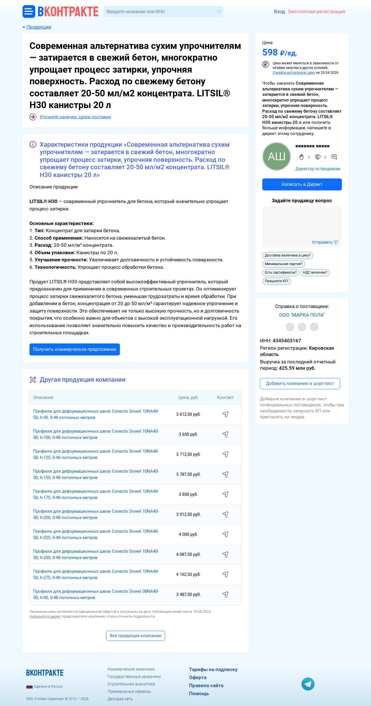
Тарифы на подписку (213, 669)
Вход (279, 11)
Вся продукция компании (135, 635)
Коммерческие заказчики (131, 669)
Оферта (198, 677)
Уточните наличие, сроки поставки (75, 117)
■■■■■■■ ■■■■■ (312, 146)
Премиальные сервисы (129, 691)
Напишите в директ (45, 616)
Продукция (38, 27)
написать (225, 414)
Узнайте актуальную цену (294, 73)
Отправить (322, 242)
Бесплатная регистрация (316, 11)
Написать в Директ (302, 184)
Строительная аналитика (131, 684)
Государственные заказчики (134, 676)
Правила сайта (206, 685)
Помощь (199, 693)
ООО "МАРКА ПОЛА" (302, 315)
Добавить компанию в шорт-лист (300, 383)
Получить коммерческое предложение (74, 349)
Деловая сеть (120, 699)
